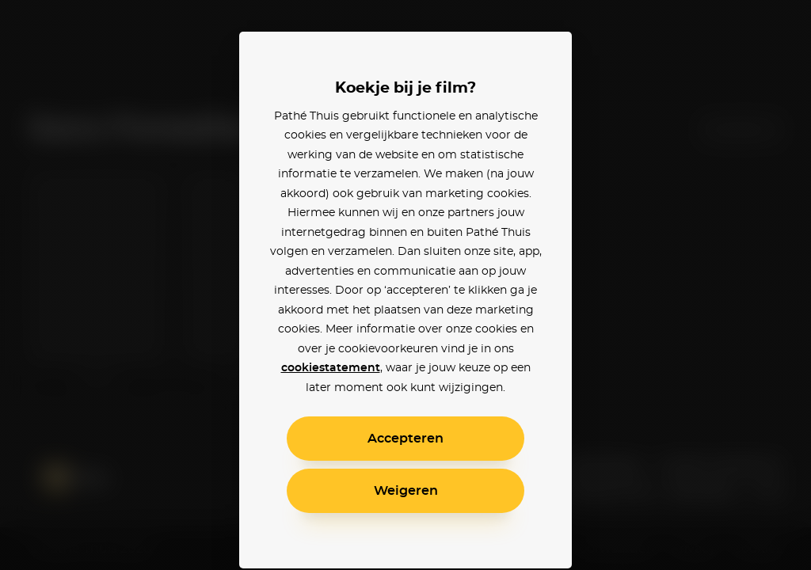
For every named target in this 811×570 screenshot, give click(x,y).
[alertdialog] (405, 285)
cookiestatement (330, 368)
